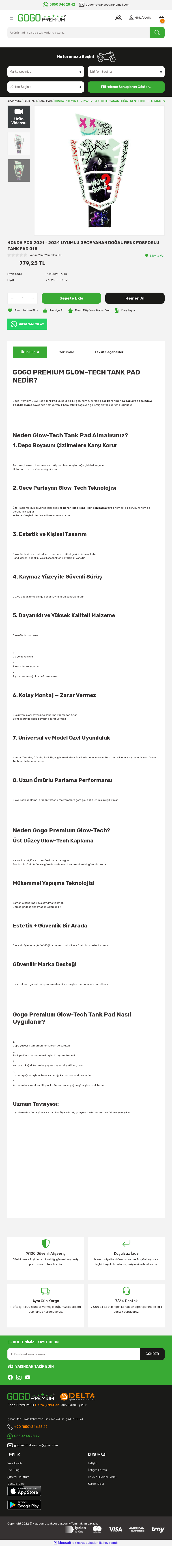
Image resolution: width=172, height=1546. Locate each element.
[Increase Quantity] (32, 298)
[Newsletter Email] (86, 1354)
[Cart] (161, 18)
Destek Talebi (16, 1483)
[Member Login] (132, 18)
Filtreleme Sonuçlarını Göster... (126, 87)
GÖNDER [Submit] (152, 1354)
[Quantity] (22, 298)
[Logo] (42, 17)
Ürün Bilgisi (30, 352)
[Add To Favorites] (22, 310)
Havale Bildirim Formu (102, 1477)
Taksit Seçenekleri (110, 352)
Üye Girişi (13, 1470)
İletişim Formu (97, 1470)
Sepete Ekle (71, 298)
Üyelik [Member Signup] (147, 17)
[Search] (86, 32)
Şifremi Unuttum (18, 1477)
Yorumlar (66, 352)
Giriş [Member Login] (138, 17)
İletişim (92, 1463)
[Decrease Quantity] (12, 298)
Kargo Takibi (96, 1483)
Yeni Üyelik (14, 1463)
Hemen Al (134, 298)
